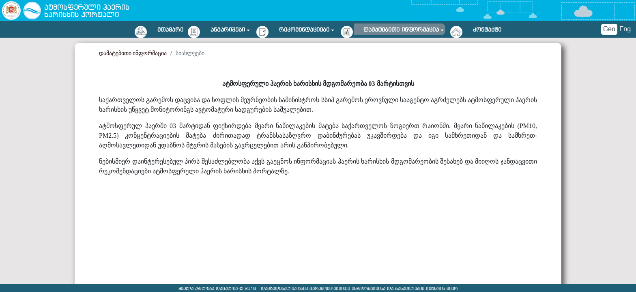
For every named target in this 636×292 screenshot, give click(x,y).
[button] (230, 28)
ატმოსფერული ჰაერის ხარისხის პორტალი (86, 11)
